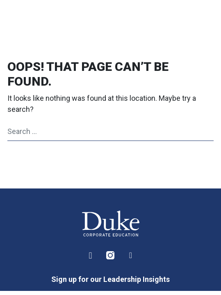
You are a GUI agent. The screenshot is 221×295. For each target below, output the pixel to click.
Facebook (130, 255)
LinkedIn (90, 255)
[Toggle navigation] (200, 20)
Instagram (110, 255)
